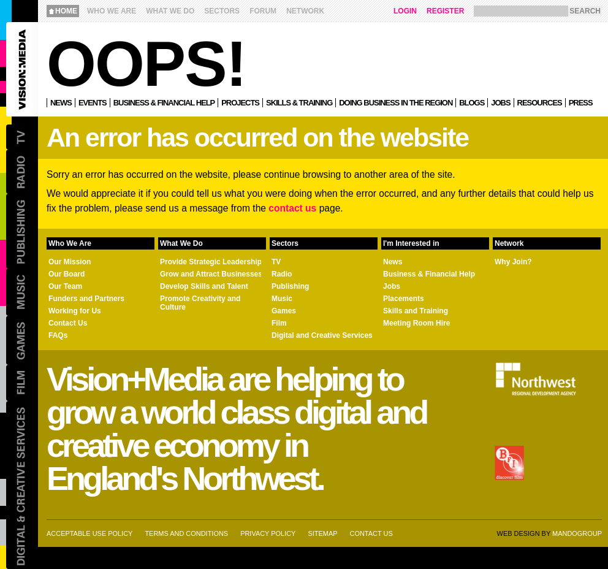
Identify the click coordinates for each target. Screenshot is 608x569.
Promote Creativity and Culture (200, 302)
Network (305, 11)
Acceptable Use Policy (89, 533)
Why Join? (513, 262)
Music (282, 298)
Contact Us (67, 323)
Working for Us (74, 311)
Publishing (290, 286)
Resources (539, 102)
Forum (262, 11)
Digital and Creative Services (322, 335)
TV (276, 262)
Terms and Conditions (186, 533)
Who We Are (111, 11)
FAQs (57, 335)
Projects (240, 102)
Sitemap (322, 533)
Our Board (66, 274)
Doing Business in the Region (395, 102)
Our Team (65, 286)
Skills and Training (415, 311)
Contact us (371, 533)
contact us (292, 208)
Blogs (471, 102)
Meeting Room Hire (416, 323)
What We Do (170, 11)
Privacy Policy (267, 533)
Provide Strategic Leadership (211, 262)
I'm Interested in (411, 243)
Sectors (222, 11)
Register (445, 11)
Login (405, 11)
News (61, 102)
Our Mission (69, 262)
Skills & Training (299, 102)
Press (581, 102)
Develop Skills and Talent (204, 286)
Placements (403, 298)
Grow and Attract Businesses (211, 274)
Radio (282, 274)
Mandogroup (577, 533)
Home (66, 11)
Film (279, 323)
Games (284, 311)
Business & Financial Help (164, 102)
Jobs (500, 102)
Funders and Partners (86, 298)
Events (92, 102)
